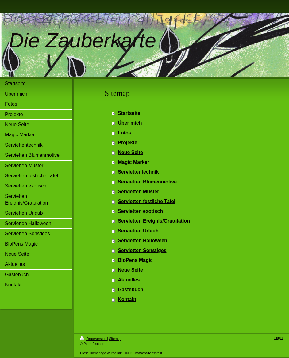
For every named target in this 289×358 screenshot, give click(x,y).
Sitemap (115, 339)
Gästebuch (130, 289)
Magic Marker (133, 162)
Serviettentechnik (138, 172)
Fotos (124, 132)
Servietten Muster (138, 191)
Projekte (127, 142)
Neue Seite (130, 152)
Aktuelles (129, 279)
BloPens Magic (135, 260)
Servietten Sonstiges (142, 250)
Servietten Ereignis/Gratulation (154, 221)
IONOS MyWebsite (137, 353)
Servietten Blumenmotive (147, 181)
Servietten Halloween (142, 240)
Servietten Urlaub (138, 230)
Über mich (130, 123)
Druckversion (93, 339)
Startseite (129, 113)
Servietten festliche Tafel (146, 201)
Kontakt (127, 299)
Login (278, 338)
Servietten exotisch (140, 211)
